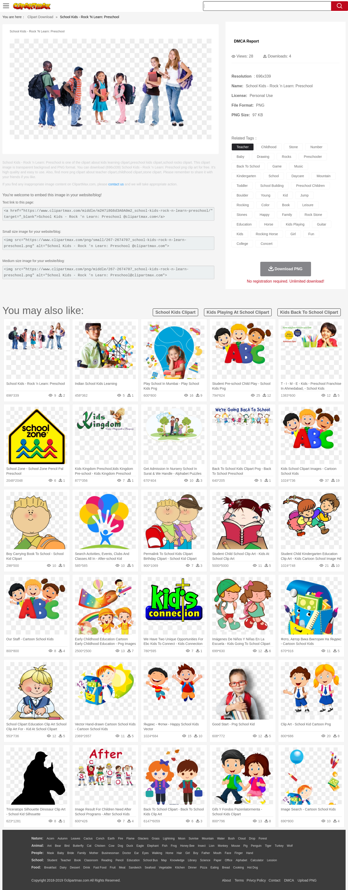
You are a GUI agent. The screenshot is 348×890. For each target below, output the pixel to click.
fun (311, 234)
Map (164, 860)
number (316, 147)
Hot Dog (252, 867)
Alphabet (241, 860)
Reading (107, 860)
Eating (214, 867)
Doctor (127, 853)
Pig (245, 845)
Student (52, 860)
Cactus (88, 838)
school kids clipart (175, 312)
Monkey (223, 845)
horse (268, 224)
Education (133, 860)
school (273, 176)
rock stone (313, 215)
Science (205, 860)
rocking (243, 205)
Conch (100, 838)
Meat (122, 867)
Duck (129, 845)
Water (221, 838)
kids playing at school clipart (238, 312)
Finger (238, 853)
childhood (268, 147)
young (265, 195)
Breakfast (50, 867)
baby (240, 157)
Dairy (63, 867)
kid (285, 195)
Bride (70, 853)
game (277, 166)
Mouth (217, 853)
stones (242, 215)
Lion (212, 845)
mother (93, 853)
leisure (307, 205)
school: (37, 860)
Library (192, 860)
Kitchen (180, 867)
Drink (86, 867)
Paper (217, 860)
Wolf (290, 845)
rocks (286, 157)
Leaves (75, 838)
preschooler (313, 157)
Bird (66, 845)
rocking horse (267, 234)
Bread (226, 867)
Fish (164, 845)
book (286, 205)
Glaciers (143, 838)
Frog (174, 845)
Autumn (62, 838)
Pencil (119, 860)
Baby (60, 853)
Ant (49, 845)
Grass (156, 838)
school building (272, 186)
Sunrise (194, 838)
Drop (252, 838)
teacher (243, 147)
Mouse (235, 845)
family (287, 215)
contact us (116, 184)
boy (195, 853)
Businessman (110, 853)
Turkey (279, 845)
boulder (242, 195)
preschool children (310, 186)
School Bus (150, 860)
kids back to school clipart (309, 312)
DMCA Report (246, 41)
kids (240, 234)
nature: (37, 838)
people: (37, 853)
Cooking (238, 867)
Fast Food (99, 867)
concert (266, 244)
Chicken (100, 845)
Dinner (192, 867)
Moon (181, 838)
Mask (50, 853)
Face (228, 853)
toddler (242, 186)
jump (304, 195)
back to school (248, 166)
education (244, 224)
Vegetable (165, 867)
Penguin (256, 845)
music (298, 166)
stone (293, 147)
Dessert (75, 867)
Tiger (268, 845)
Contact (274, 880)
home (169, 853)
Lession (272, 860)
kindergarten (246, 176)
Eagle (140, 845)
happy (264, 215)
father (206, 853)
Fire (120, 838)
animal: (37, 845)
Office (228, 860)
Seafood (150, 867)
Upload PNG (307, 880)
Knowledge (177, 860)
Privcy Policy (256, 880)
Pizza (203, 867)
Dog (120, 845)
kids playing (295, 224)
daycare (297, 176)
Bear (58, 845)
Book (77, 860)
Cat (89, 845)
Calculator (257, 860)
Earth (111, 838)
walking (157, 853)
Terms (239, 880)
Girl (187, 853)
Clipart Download (40, 17)
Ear (136, 853)
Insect (202, 845)
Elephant (153, 845)
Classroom (91, 860)
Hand (249, 853)
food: (36, 867)
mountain (324, 176)
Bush (231, 838)
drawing (263, 157)
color (265, 205)
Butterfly (78, 845)
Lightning (169, 838)
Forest (263, 838)
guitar (321, 224)
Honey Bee (187, 845)
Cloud (242, 838)
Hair (179, 853)
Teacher (66, 860)
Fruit (113, 867)
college (242, 244)
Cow (111, 845)
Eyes (145, 853)
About (226, 880)
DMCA (289, 880)
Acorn (50, 838)
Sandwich (135, 867)
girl (293, 234)
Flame (130, 838)
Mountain (208, 838)
